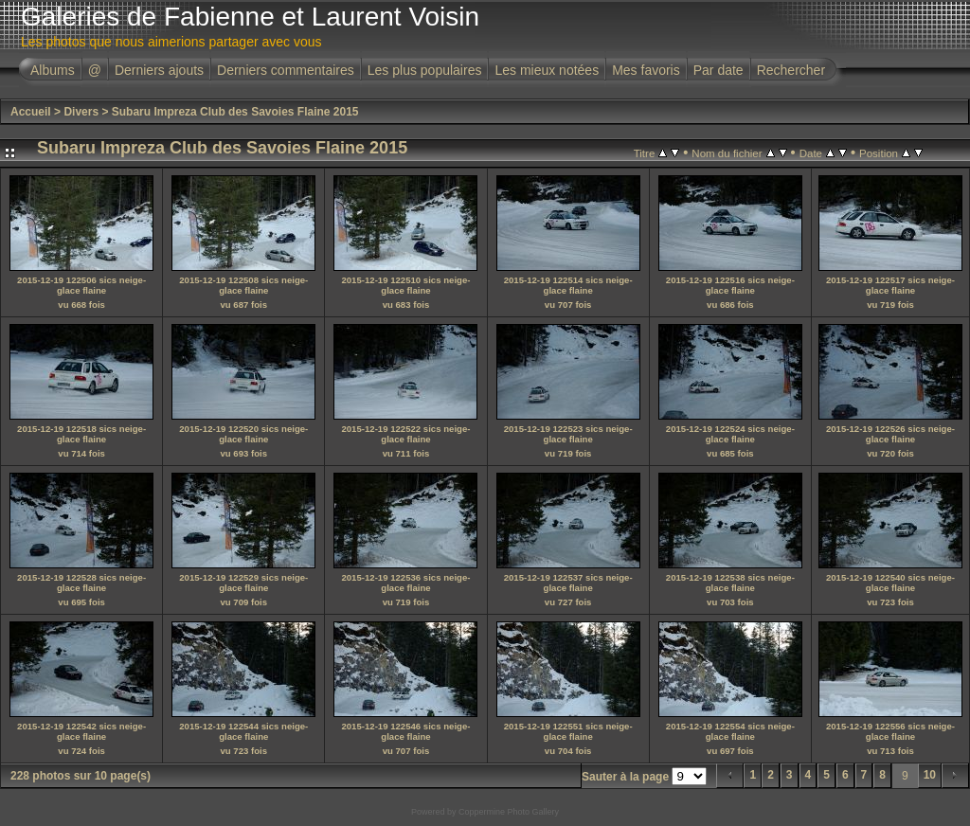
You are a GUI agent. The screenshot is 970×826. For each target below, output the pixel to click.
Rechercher (791, 70)
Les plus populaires (425, 70)
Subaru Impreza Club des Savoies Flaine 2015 (235, 111)
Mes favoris (646, 70)
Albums (52, 70)
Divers (81, 111)
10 (930, 774)
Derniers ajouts (159, 70)
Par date (718, 70)
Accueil (30, 111)
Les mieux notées (546, 70)
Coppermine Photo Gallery (508, 812)
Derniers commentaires (285, 70)
